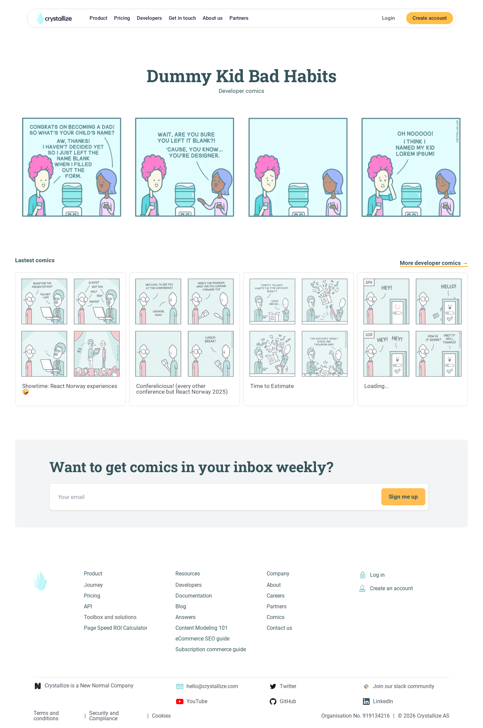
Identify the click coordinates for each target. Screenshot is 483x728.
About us (213, 18)
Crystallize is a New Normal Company (83, 685)
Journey (93, 585)
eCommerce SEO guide (202, 638)
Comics (275, 617)
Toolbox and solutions (110, 617)
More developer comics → (434, 263)
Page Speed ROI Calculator (115, 628)
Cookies (161, 716)
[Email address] (239, 496)
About (274, 585)
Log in (371, 575)
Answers (185, 617)
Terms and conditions (46, 716)
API (88, 606)
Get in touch (182, 18)
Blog (180, 606)
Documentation (193, 596)
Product (98, 18)
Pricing (122, 18)
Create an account (385, 588)
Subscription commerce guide (210, 649)
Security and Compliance (104, 716)
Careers (275, 596)
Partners (239, 18)
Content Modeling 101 (201, 628)
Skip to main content (3, 4)
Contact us (279, 628)
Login (388, 18)
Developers (149, 18)
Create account (430, 18)
